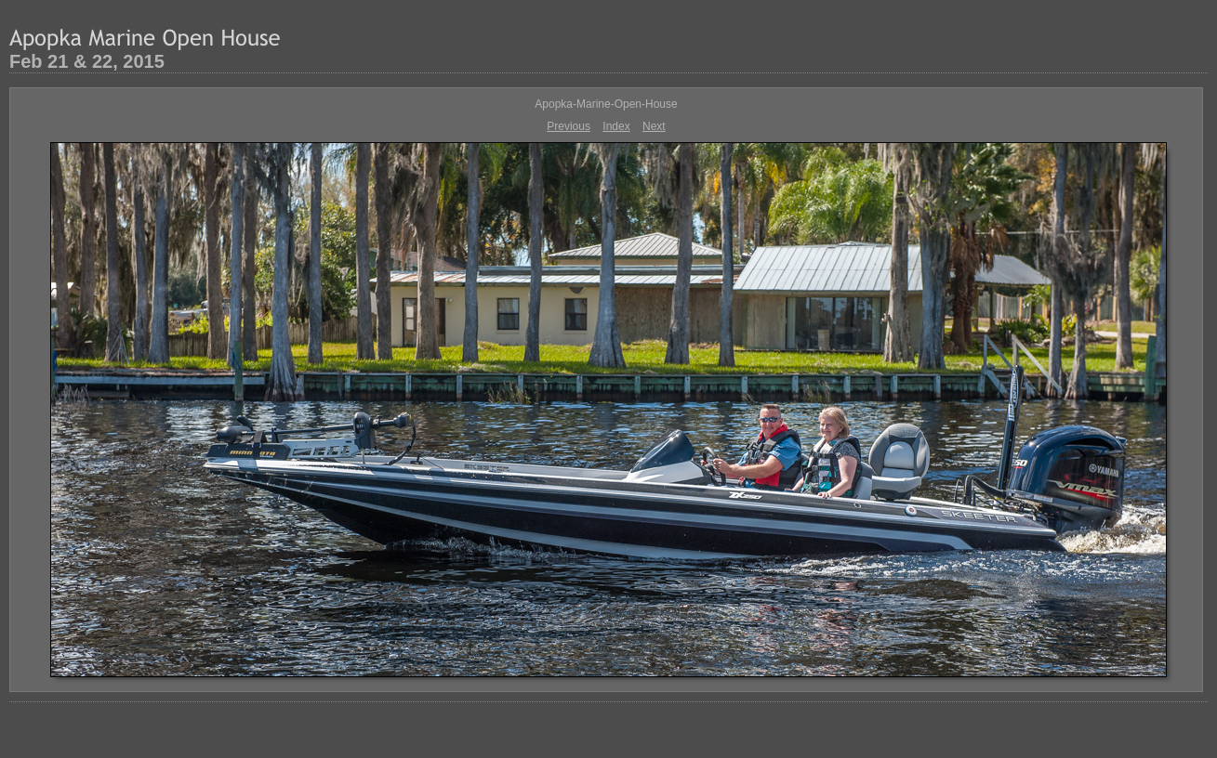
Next (654, 126)
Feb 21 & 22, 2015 (87, 61)
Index (615, 126)
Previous (568, 126)
